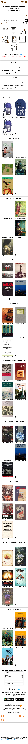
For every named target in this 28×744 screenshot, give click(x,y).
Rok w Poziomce (8, 676)
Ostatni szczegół (8, 677)
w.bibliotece (13, 709)
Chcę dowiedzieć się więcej (7, 739)
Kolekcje (17, 23)
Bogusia (6, 675)
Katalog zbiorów (13, 16)
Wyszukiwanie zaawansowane (7, 23)
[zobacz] (21, 54)
